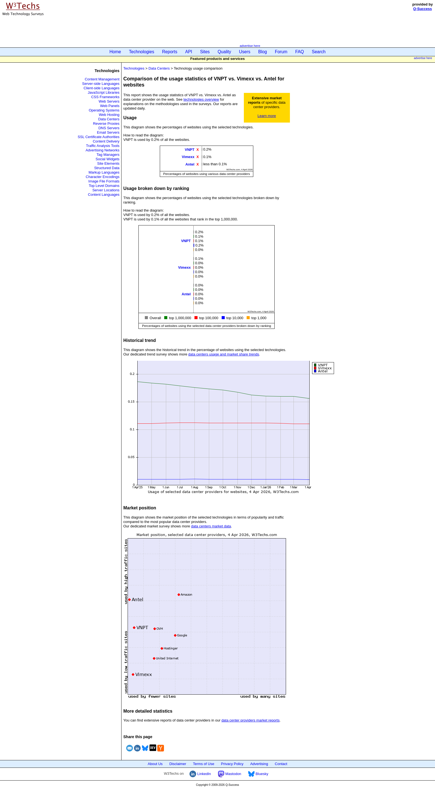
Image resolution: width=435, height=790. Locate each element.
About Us (155, 764)
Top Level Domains (104, 186)
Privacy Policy (232, 764)
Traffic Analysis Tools (102, 146)
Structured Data (106, 168)
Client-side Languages (101, 88)
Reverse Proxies (106, 123)
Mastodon (229, 774)
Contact (281, 764)
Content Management (102, 79)
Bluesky (258, 774)
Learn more (266, 116)
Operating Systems (104, 110)
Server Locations (106, 190)
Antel (189, 164)
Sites (205, 51)
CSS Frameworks (105, 97)
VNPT (189, 150)
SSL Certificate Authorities (99, 137)
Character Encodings (102, 177)
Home (115, 51)
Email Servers (108, 132)
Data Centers (109, 119)
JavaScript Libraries (103, 92)
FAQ (299, 51)
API (188, 51)
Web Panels (110, 106)
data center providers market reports (250, 720)
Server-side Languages (100, 84)
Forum (281, 51)
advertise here (250, 45)
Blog (262, 51)
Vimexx (188, 157)
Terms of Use (203, 764)
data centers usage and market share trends (223, 354)
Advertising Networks (102, 150)
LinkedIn (200, 774)
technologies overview (201, 99)
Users (245, 51)
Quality (224, 51)
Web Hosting (109, 115)
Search (318, 51)
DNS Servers (109, 128)
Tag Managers (108, 155)
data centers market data (211, 526)
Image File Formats (104, 181)
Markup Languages (103, 172)
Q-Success (422, 9)
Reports (169, 51)
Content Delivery (106, 141)
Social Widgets (108, 159)
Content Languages (103, 194)
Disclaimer (177, 764)
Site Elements (108, 163)
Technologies (141, 51)
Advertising (259, 764)
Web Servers (109, 101)
